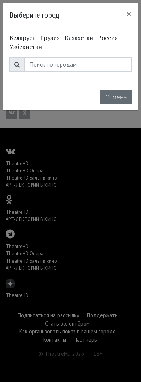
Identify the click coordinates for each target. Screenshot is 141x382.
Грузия (50, 37)
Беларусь (22, 37)
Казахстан (79, 37)
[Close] (129, 13)
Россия (108, 37)
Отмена (116, 97)
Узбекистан (25, 47)
